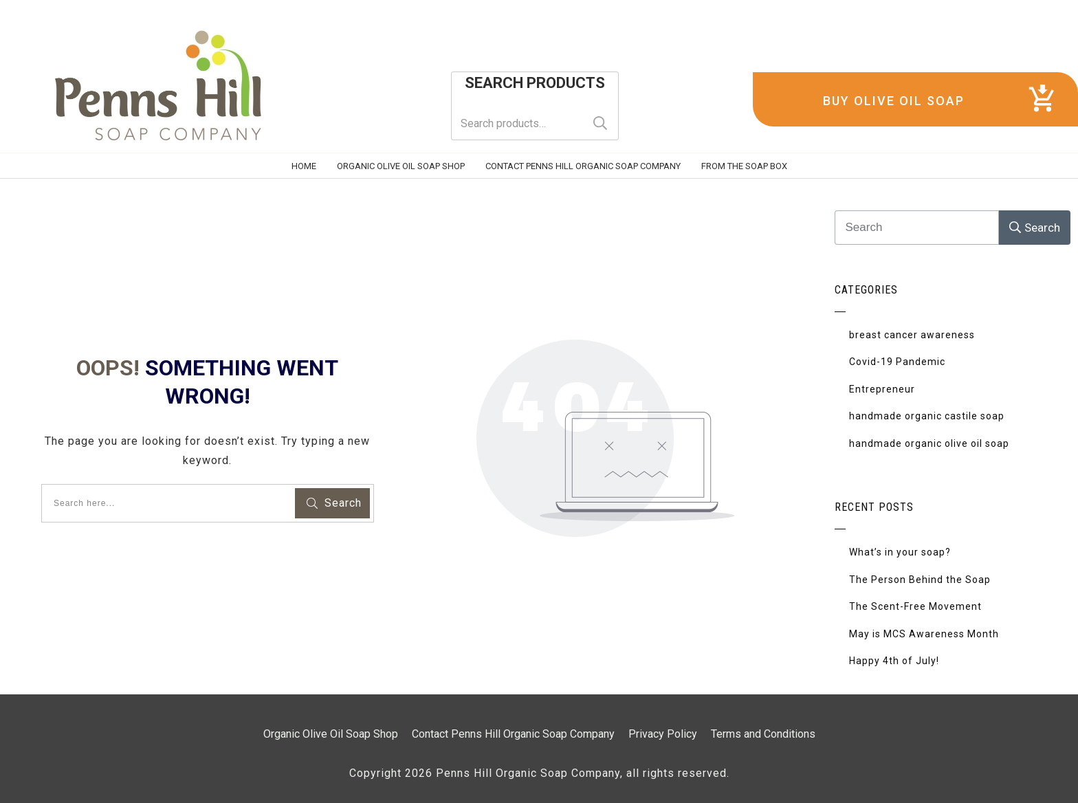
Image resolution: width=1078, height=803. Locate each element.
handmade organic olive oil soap (929, 443)
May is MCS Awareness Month (924, 633)
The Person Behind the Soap (920, 579)
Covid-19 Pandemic (897, 361)
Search (600, 123)
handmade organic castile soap (926, 415)
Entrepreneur (882, 389)
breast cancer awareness (912, 334)
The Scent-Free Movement (915, 606)
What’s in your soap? (900, 552)
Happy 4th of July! (894, 660)
